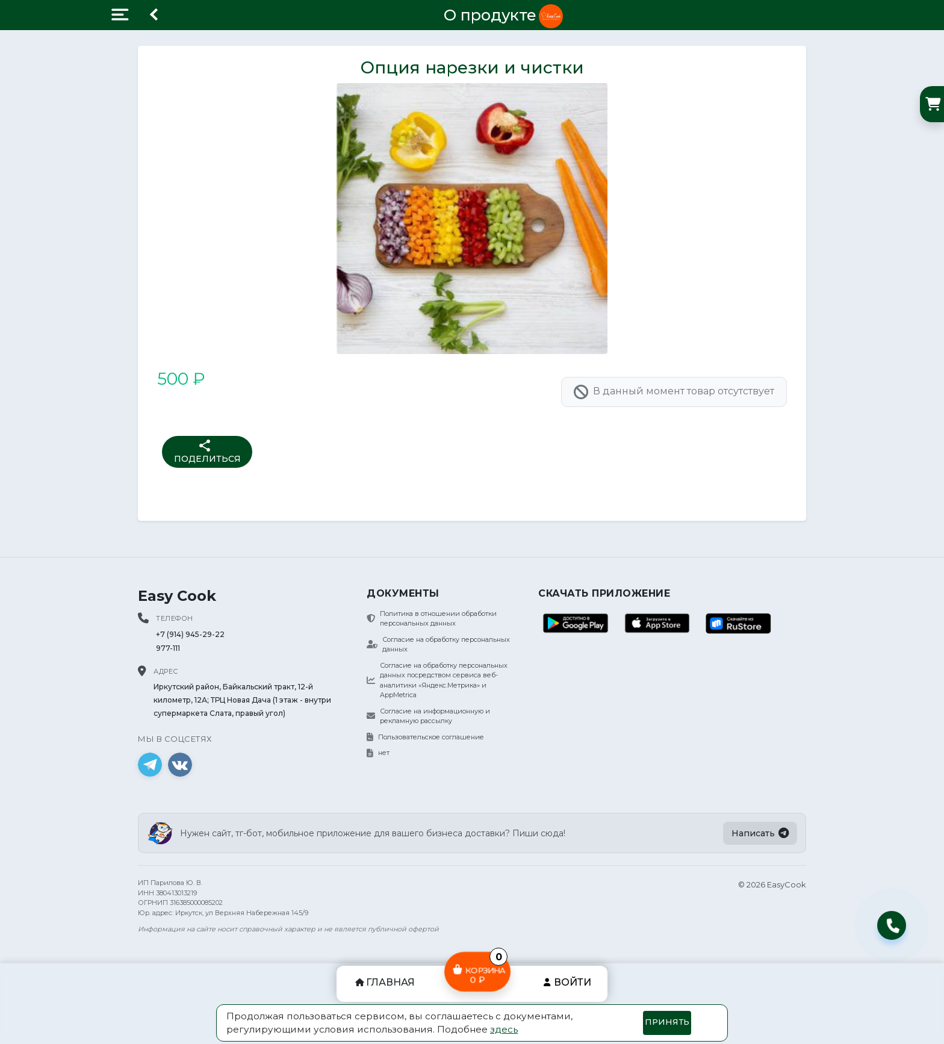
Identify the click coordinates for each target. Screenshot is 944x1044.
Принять (667, 1022)
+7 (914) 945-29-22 (190, 634)
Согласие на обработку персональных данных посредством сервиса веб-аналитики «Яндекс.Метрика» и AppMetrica (437, 680)
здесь (504, 1029)
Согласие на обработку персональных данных (438, 644)
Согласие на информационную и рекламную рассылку (428, 716)
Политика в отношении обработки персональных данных (432, 618)
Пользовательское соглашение (425, 737)
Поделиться (207, 451)
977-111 (168, 648)
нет (378, 752)
